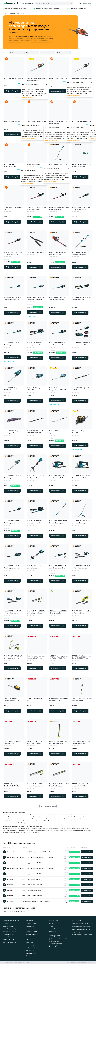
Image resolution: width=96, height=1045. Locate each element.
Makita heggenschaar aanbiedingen (14, 911)
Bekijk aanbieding (12, 91)
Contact (51, 926)
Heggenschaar (21, 13)
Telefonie (28, 929)
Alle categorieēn (27, 3)
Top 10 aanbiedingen (84, 3)
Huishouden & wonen (31, 931)
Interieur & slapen (30, 945)
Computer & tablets (31, 923)
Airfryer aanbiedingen (8, 934)
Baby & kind (29, 939)
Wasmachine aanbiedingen (10, 929)
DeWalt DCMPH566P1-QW (35, 164)
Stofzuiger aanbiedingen (9, 931)
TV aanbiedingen (7, 923)
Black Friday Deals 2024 (9, 942)
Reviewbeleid (52, 931)
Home (4, 13)
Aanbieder (63, 53)
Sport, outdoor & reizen (32, 947)
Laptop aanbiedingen (8, 926)
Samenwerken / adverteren (56, 929)
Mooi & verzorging (31, 950)
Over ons (51, 923)
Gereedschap (11, 13)
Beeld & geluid (30, 926)
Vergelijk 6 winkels (54, 404)
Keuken (28, 937)
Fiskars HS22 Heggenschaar (35, 252)
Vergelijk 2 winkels (77, 449)
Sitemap (28, 956)
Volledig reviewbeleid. (28, 97)
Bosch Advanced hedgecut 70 (13, 121)
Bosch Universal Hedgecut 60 (58, 78)
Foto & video (29, 942)
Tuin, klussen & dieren (32, 934)
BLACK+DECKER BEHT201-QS (82, 121)
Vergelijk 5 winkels (9, 95)
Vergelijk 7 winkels (32, 316)
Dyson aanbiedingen (8, 937)
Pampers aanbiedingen (9, 939)
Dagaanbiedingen (7, 945)
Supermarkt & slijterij (31, 953)
